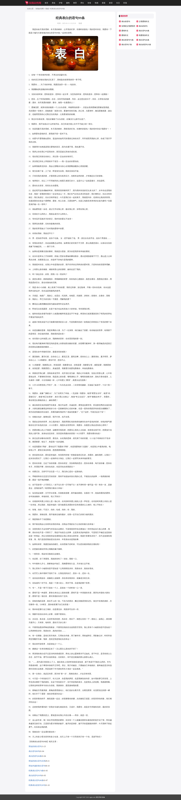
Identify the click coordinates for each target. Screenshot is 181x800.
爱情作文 (124, 31)
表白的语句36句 (35, 775)
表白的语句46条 (35, 756)
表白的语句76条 (127, 40)
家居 (111, 3)
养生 (82, 3)
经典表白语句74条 (36, 771)
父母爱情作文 (144, 21)
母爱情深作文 (144, 35)
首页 (46, 3)
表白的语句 (125, 21)
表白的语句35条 (145, 44)
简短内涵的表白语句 (37, 766)
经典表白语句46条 (36, 780)
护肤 (60, 3)
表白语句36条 (144, 31)
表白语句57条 (126, 44)
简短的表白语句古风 (37, 761)
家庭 (103, 3)
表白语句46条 (144, 40)
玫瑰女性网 (40, 9)
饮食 (89, 3)
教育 (75, 3)
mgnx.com (92, 797)
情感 (96, 3)
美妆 (53, 3)
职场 (125, 3)
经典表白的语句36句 (37, 785)
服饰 (68, 3)
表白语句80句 (34, 751)
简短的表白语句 (35, 746)
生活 (118, 3)
